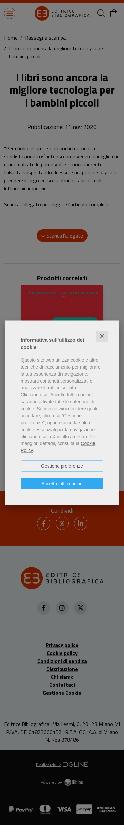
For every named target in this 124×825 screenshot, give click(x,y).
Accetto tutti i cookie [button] (62, 483)
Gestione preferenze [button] (62, 465)
